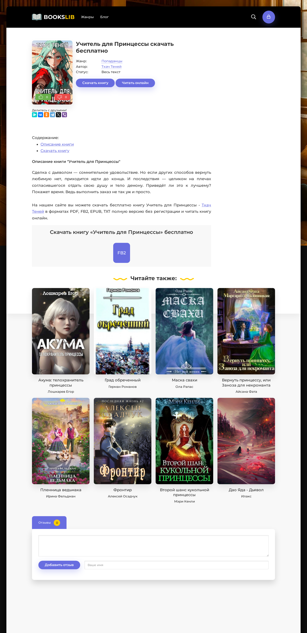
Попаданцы (111, 61)
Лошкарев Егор (61, 392)
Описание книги (57, 144)
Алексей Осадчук (123, 496)
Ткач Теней (111, 67)
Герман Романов (123, 387)
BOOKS (59, 17)
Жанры (87, 17)
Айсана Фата (246, 392)
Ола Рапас (184, 387)
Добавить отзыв (59, 565)
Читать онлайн (135, 83)
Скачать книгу (95, 83)
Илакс (246, 496)
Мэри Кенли (184, 501)
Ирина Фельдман (60, 496)
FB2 (121, 252)
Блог (104, 17)
